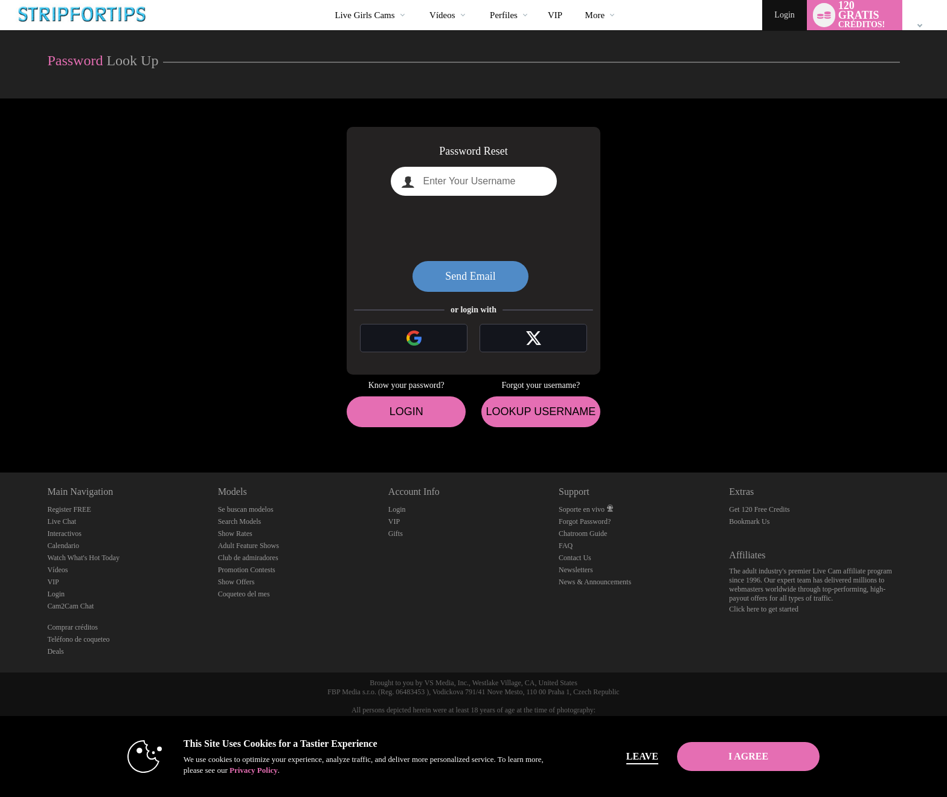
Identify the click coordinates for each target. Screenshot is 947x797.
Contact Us (575, 557)
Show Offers (236, 582)
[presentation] (473, 228)
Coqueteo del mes (244, 594)
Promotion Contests (246, 570)
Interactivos (64, 533)
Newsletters (576, 570)
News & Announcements (595, 582)
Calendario (63, 545)
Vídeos (442, 15)
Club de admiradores (248, 557)
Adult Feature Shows (248, 545)
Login (784, 14)
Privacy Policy (254, 770)
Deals (55, 651)
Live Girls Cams (364, 15)
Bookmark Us (749, 521)
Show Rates (235, 533)
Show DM (0, 427)
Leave (642, 756)
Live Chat (61, 521)
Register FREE (69, 509)
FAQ (566, 545)
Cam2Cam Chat (70, 606)
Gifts (395, 533)
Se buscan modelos (246, 509)
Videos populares (419, 0)
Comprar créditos (72, 627)
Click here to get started (763, 609)
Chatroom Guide (583, 533)
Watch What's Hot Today (83, 557)
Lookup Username (540, 411)
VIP (555, 15)
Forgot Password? (585, 521)
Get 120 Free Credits (759, 509)
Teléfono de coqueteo (78, 639)
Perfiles (504, 15)
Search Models (240, 521)
